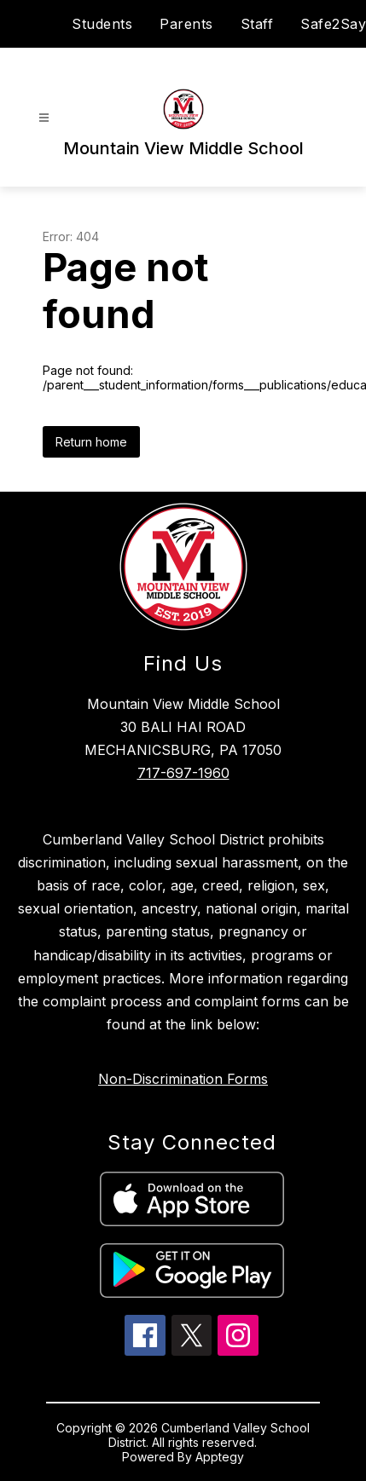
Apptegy (219, 1456)
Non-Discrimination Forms (183, 1078)
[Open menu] (44, 118)
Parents (186, 23)
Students (102, 23)
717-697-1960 (183, 772)
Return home (91, 442)
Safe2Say (333, 23)
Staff (257, 23)
